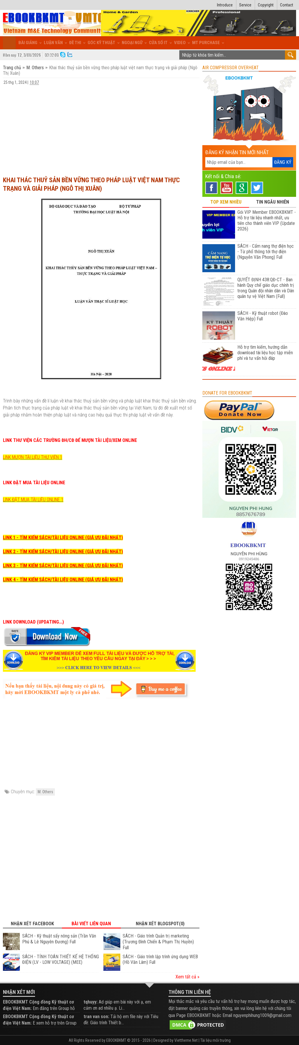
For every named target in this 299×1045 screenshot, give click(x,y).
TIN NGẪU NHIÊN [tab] (272, 202)
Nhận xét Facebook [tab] (32, 923)
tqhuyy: (91, 1002)
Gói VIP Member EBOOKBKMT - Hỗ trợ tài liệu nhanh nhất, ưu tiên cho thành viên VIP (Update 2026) (266, 220)
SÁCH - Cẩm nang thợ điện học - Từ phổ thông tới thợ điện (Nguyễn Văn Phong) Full (265, 251)
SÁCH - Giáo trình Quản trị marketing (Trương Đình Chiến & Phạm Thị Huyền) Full (158, 941)
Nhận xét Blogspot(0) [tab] (160, 923)
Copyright (266, 5)
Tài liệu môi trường (215, 1040)
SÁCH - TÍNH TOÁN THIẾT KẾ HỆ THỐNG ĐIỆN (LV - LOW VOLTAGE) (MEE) (60, 959)
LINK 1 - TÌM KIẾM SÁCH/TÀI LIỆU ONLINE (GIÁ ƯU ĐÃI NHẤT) (63, 537)
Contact (286, 5)
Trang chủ (12, 67)
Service (245, 5)
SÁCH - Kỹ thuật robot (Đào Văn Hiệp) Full (262, 316)
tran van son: (96, 1016)
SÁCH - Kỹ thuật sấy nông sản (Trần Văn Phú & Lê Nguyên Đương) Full (59, 939)
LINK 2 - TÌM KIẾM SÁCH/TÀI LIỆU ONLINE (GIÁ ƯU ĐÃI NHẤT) (63, 551)
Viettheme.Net (186, 1040)
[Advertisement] (101, 128)
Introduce (225, 5)
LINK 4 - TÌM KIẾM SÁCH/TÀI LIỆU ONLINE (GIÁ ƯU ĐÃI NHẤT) (63, 579)
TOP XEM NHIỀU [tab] (225, 202)
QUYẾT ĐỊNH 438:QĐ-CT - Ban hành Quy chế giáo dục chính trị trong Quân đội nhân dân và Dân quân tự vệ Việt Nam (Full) (265, 288)
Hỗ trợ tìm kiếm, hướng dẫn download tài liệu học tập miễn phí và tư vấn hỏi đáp (265, 352)
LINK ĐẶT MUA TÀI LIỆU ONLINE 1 (33, 499)
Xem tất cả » (187, 977)
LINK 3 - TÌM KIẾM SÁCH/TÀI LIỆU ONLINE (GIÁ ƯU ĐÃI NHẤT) (63, 565)
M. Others (35, 67)
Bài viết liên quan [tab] (91, 923)
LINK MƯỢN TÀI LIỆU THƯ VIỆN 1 (32, 457)
